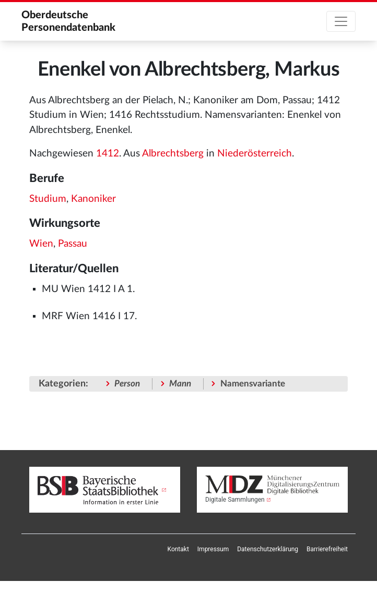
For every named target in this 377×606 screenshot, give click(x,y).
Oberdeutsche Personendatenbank (68, 21)
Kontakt (178, 549)
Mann (180, 383)
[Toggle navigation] (341, 21)
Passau (72, 244)
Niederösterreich (254, 154)
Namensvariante (252, 383)
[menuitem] (178, 549)
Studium (47, 199)
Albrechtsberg (173, 154)
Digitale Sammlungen (235, 499)
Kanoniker (93, 199)
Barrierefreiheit (327, 549)
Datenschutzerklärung (267, 549)
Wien (41, 244)
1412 (107, 154)
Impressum (213, 549)
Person (127, 383)
